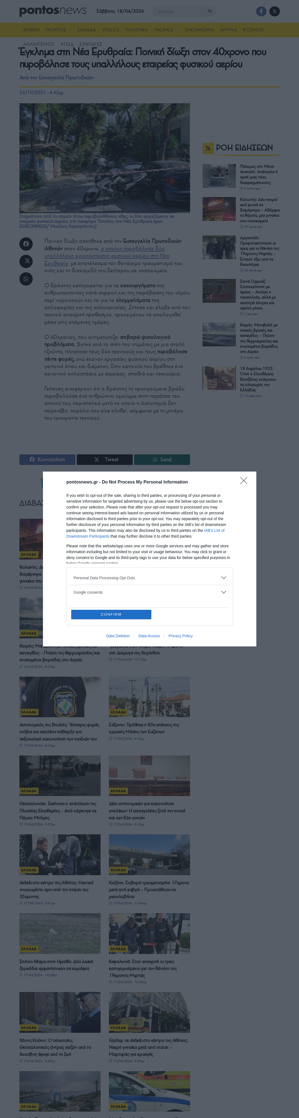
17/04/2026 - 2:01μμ (37, 903)
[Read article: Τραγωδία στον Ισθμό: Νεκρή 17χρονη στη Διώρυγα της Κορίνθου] (149, 618)
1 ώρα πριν (249, 314)
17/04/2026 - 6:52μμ (126, 739)
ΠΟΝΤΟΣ (56, 29)
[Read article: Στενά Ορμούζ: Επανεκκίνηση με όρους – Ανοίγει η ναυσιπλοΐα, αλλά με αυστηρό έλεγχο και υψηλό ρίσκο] (219, 291)
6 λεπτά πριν (250, 188)
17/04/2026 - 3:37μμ (37, 824)
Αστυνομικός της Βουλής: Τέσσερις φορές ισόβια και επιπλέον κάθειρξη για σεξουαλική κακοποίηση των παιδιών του (59, 732)
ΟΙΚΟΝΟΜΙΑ (199, 29)
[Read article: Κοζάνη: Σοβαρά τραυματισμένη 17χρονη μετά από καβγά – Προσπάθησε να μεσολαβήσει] (149, 854)
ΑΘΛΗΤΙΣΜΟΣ (39, 44)
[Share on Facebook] (26, 244)
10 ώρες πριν (251, 396)
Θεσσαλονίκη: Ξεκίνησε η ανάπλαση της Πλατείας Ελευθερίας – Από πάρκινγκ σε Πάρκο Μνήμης (57, 810)
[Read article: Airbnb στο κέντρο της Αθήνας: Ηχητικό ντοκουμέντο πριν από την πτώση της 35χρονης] (60, 854)
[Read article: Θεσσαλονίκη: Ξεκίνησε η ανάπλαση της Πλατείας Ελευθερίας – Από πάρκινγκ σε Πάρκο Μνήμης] (60, 776)
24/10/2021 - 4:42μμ (41, 92)
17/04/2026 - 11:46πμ (127, 903)
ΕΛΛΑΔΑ (87, 29)
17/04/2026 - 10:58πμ (38, 983)
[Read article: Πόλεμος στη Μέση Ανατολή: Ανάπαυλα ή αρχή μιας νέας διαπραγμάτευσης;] (219, 176)
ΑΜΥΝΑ (228, 29)
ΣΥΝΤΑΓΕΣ (91, 44)
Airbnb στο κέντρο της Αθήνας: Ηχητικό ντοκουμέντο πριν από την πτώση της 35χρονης (56, 890)
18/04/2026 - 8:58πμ (126, 588)
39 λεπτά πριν (251, 227)
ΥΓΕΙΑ (67, 44)
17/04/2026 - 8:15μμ (37, 745)
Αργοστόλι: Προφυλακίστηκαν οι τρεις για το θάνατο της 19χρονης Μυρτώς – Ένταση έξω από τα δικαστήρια (149, 574)
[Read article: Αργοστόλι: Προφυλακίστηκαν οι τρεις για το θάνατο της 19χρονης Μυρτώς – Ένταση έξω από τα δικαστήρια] (149, 539)
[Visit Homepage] (53, 11)
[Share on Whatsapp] (26, 279)
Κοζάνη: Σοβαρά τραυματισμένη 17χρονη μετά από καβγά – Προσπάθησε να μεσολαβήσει (149, 890)
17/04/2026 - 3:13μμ (126, 824)
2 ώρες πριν (250, 357)
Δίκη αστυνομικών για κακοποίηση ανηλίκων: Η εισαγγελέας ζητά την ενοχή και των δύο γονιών (147, 810)
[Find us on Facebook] (261, 11)
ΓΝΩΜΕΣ (164, 29)
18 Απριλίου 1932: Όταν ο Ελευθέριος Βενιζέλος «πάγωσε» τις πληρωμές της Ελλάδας (258, 379)
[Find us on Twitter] (274, 11)
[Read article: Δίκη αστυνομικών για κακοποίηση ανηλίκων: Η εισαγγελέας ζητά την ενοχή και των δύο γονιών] (149, 776)
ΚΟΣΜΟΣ (253, 29)
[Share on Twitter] (26, 261)
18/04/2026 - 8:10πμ (37, 667)
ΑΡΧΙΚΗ (31, 29)
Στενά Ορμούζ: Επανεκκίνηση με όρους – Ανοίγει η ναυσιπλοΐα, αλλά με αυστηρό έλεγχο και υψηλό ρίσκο (258, 295)
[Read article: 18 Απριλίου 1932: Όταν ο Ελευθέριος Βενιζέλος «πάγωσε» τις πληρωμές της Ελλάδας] (219, 378)
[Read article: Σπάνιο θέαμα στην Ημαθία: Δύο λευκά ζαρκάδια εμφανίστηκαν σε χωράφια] (60, 941)
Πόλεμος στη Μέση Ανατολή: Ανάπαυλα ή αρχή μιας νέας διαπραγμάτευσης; (259, 174)
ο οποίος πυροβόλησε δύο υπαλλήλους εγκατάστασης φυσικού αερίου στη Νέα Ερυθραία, (107, 256)
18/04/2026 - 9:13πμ (37, 588)
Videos (110, 29)
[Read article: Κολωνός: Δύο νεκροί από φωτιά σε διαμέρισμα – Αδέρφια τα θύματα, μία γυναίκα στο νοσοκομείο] (60, 539)
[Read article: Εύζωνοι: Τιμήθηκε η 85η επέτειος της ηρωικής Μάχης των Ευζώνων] (149, 697)
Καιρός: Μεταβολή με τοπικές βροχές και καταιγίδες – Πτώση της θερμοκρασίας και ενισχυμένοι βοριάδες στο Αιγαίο (59, 653)
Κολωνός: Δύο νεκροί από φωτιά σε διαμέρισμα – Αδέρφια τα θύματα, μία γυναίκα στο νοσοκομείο (55, 574)
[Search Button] (211, 11)
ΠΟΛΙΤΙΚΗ (137, 29)
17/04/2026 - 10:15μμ (127, 659)
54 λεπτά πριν (251, 270)
